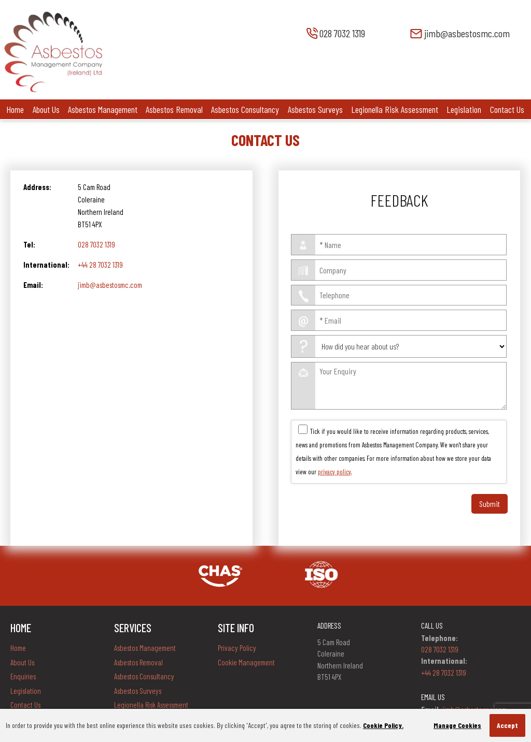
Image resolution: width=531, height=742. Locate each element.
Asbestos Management (102, 109)
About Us (46, 109)
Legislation (463, 109)
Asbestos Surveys (315, 109)
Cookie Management (246, 662)
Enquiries (23, 676)
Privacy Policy (237, 647)
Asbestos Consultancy (245, 109)
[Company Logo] (53, 90)
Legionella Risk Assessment (394, 109)
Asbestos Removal (174, 109)
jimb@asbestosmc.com (110, 284)
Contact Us (507, 109)
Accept (507, 725)
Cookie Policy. (383, 725)
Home (15, 109)
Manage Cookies (457, 725)
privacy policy (334, 472)
